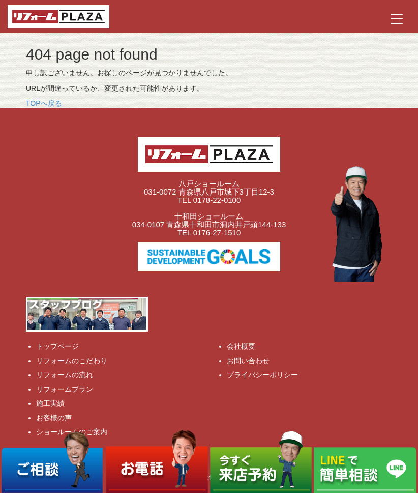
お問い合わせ (248, 361)
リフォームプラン (64, 389)
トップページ (57, 346)
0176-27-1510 (217, 232)
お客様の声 (54, 418)
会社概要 (241, 346)
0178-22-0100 (217, 200)
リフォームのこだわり (71, 361)
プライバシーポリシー (262, 375)
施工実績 (50, 403)
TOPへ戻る (44, 103)
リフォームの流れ (64, 375)
